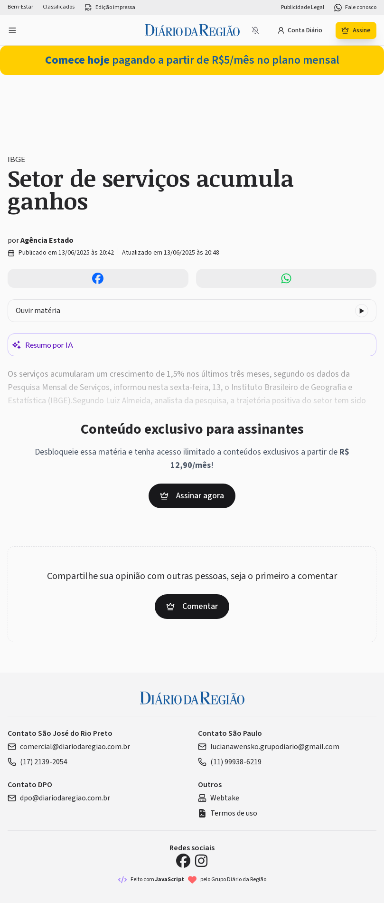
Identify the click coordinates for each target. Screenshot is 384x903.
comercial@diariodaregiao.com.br (69, 746)
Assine (356, 30)
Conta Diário (299, 30)
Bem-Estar (20, 7)
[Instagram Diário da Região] (201, 861)
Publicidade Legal (302, 7)
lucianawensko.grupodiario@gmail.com (268, 746)
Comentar (192, 606)
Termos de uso (227, 813)
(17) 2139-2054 (37, 762)
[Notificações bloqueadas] (255, 30)
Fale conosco (355, 7)
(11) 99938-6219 (230, 762)
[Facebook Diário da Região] (183, 861)
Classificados (59, 7)
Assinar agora (192, 496)
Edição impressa (109, 7)
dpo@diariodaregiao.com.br (59, 798)
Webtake (218, 798)
